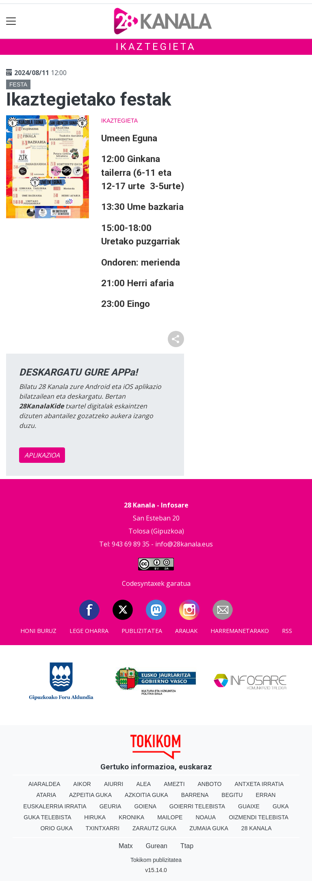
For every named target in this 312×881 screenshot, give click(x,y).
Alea (143, 784)
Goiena (145, 806)
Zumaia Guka (208, 828)
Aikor (82, 784)
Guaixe (249, 806)
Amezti (174, 784)
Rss (287, 631)
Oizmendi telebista (258, 817)
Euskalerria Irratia (54, 806)
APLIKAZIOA (42, 455)
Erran (265, 795)
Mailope (169, 817)
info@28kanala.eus (184, 544)
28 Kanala (256, 828)
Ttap (186, 845)
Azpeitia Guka (90, 795)
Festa (18, 84)
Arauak (186, 631)
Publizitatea (141, 631)
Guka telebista (47, 817)
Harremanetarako (239, 631)
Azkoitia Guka (146, 795)
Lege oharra (88, 631)
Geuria (110, 806)
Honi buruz (38, 631)
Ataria (46, 795)
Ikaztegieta (156, 46)
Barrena (195, 795)
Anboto (210, 784)
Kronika (131, 817)
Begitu (232, 795)
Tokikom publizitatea (156, 860)
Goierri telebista (197, 806)
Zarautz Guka (154, 828)
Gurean (156, 845)
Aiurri (113, 784)
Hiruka (95, 817)
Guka (281, 806)
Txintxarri (102, 828)
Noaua (205, 817)
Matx (126, 845)
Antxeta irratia (259, 784)
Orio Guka (56, 828)
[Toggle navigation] (11, 21)
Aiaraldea (44, 784)
